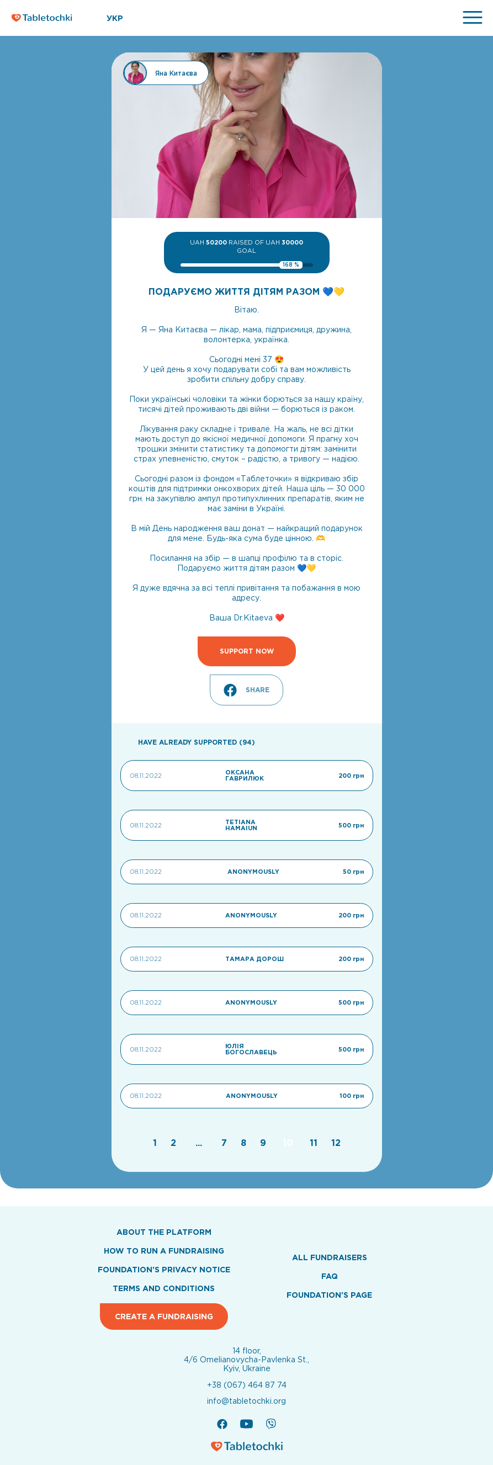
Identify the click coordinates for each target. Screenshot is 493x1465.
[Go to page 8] (245, 1143)
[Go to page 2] (174, 1143)
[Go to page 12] (336, 1143)
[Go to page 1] (156, 1143)
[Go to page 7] (225, 1143)
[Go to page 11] (315, 1143)
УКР (115, 18)
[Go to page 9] (264, 1143)
